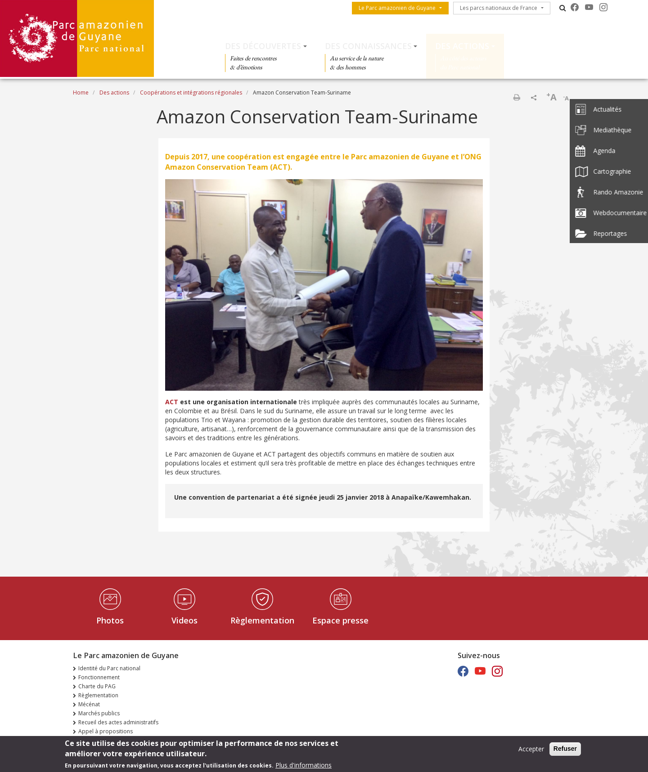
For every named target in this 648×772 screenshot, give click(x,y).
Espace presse (340, 620)
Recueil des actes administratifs (118, 722)
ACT (171, 401)
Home (81, 92)
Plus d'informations (303, 767)
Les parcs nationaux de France (498, 8)
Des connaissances (368, 46)
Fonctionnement (99, 677)
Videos (184, 620)
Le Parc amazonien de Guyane (397, 8)
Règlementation (262, 620)
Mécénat (89, 704)
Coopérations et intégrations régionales (191, 92)
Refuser (565, 750)
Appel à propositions (105, 731)
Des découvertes (263, 46)
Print (516, 97)
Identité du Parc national (109, 668)
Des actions (462, 46)
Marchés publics (99, 713)
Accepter (531, 750)
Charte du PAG (97, 686)
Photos (110, 620)
